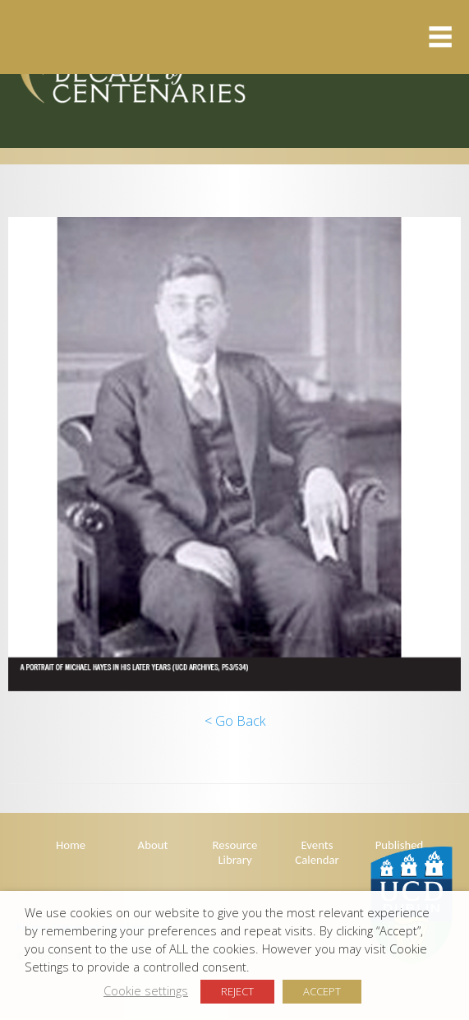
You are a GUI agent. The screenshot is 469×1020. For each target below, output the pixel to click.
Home (70, 845)
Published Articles (399, 852)
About (153, 845)
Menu (226, 37)
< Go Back (235, 721)
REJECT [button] (237, 991)
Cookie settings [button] (145, 990)
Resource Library (235, 852)
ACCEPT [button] (322, 991)
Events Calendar (316, 852)
